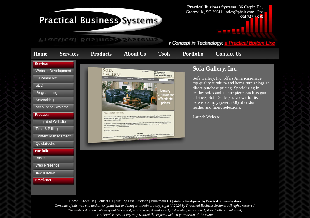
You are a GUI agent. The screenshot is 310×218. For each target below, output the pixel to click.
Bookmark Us (161, 201)
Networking (44, 100)
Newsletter (43, 180)
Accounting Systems (51, 107)
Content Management (52, 136)
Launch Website (206, 117)
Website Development (53, 71)
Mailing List (125, 201)
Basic (39, 158)
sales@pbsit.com (240, 12)
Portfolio (193, 54)
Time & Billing (46, 129)
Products (101, 54)
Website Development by (207, 201)
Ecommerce (45, 172)
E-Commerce (46, 78)
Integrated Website (50, 122)
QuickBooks (45, 143)
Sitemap (142, 201)
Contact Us (229, 54)
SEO (39, 85)
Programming (46, 93)
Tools (164, 54)
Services (69, 54)
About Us (135, 54)
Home (40, 54)
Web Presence (47, 165)
